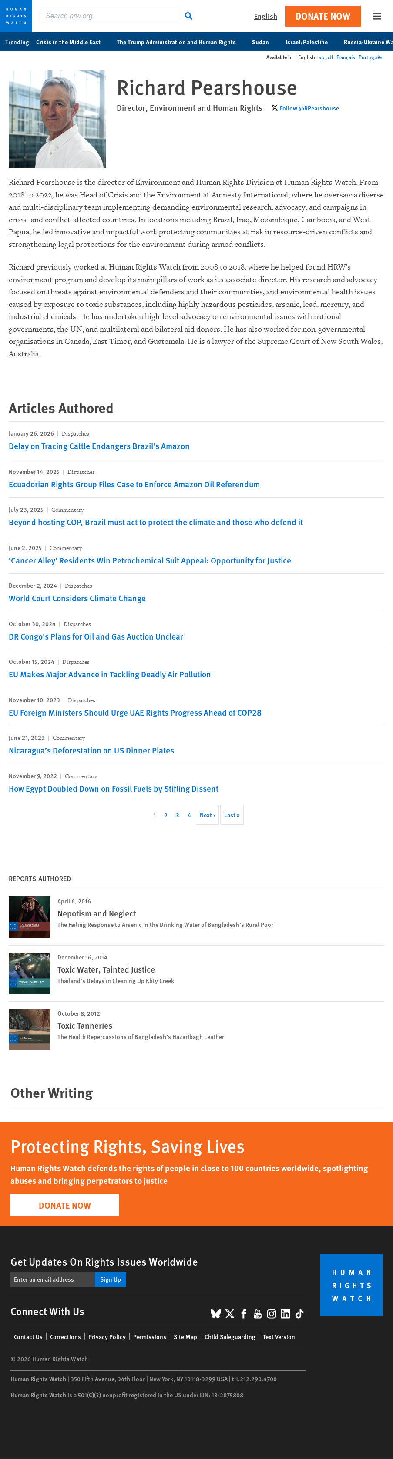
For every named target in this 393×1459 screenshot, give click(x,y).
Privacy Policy (107, 1336)
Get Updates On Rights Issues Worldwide (104, 1261)
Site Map (185, 1336)
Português (371, 57)
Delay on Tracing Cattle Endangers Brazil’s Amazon (99, 446)
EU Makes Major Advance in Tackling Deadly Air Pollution (110, 674)
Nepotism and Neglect (96, 913)
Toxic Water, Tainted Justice (106, 969)
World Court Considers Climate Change (77, 598)
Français (345, 57)
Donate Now (323, 16)
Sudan (265, 41)
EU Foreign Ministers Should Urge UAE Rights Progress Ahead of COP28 (135, 712)
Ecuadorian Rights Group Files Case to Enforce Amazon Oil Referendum (134, 484)
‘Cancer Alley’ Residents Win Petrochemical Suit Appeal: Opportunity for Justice (150, 560)
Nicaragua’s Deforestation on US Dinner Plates (91, 750)
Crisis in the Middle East (73, 41)
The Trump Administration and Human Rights (181, 41)
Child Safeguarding (230, 1336)
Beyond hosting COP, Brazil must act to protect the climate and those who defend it (156, 522)
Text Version (279, 1336)
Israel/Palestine (311, 41)
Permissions (149, 1336)
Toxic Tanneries (84, 1025)
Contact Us (28, 1336)
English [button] (265, 16)
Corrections (65, 1336)
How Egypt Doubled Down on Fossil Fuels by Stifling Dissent (113, 788)
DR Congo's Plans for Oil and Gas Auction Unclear (96, 636)
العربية (326, 57)
